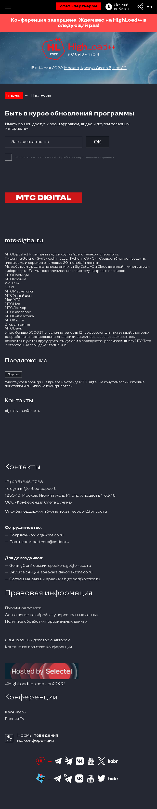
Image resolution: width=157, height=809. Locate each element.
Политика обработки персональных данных (46, 621)
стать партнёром (78, 6)
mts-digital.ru (24, 240)
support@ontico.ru (89, 511)
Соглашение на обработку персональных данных (51, 615)
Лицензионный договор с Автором (37, 640)
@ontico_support (40, 489)
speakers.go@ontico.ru (69, 566)
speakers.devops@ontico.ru (66, 572)
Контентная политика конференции (38, 647)
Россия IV (15, 719)
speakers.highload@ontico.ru (73, 579)
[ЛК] (117, 6)
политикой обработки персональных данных (76, 157)
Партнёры (41, 95)
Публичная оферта (23, 608)
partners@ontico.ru (51, 542)
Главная (14, 95)
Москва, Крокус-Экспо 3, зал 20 (95, 68)
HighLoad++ (127, 20)
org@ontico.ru (50, 535)
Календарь (15, 712)
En (149, 7)
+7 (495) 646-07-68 (24, 482)
